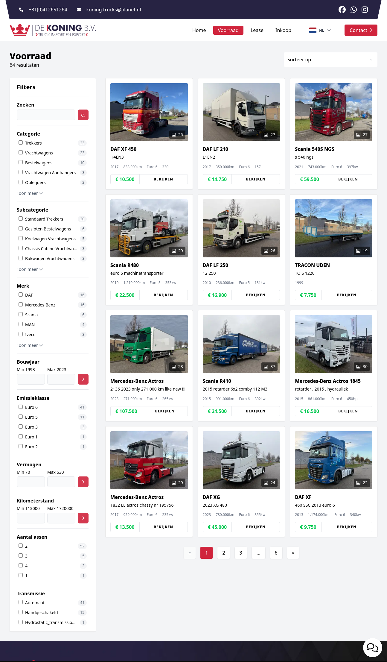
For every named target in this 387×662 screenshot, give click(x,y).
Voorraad (228, 30)
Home (199, 30)
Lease (257, 30)
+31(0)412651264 (48, 9)
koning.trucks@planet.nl (113, 9)
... (258, 552)
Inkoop (283, 30)
